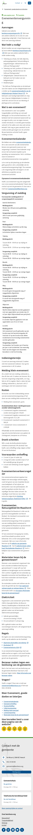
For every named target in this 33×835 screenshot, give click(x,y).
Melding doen (16, 772)
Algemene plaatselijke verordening (16, 643)
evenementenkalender (23, 142)
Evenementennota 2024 (12, 647)
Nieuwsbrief (6, 818)
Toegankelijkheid (7, 820)
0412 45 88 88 (11, 762)
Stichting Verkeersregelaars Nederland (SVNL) (15, 497)
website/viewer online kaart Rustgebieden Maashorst (16, 547)
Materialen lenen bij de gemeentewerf (16, 715)
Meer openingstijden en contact (12, 808)
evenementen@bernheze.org (17, 189)
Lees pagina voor (8, 15)
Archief (4, 825)
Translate (20, 15)
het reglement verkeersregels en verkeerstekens (15, 587)
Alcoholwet (8, 645)
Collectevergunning (10, 708)
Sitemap (4, 823)
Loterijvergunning (9, 713)
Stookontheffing (9, 706)
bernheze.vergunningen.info (12, 33)
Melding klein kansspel (11, 710)
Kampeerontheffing (10, 704)
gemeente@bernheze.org (15, 766)
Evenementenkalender (11, 701)
